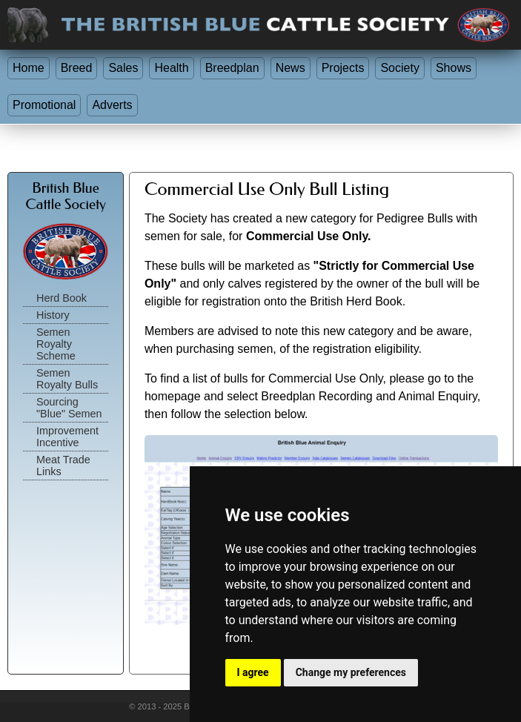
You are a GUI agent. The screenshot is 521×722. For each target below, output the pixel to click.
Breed (77, 68)
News (290, 68)
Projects (343, 68)
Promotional (44, 105)
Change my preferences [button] (351, 672)
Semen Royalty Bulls (67, 379)
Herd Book (61, 298)
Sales (123, 68)
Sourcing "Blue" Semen (69, 408)
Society (399, 68)
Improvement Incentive (67, 436)
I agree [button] (253, 672)
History (53, 315)
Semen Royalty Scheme (56, 344)
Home (28, 68)
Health (171, 68)
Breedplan (232, 68)
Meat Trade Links (63, 465)
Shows (453, 68)
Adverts (112, 105)
